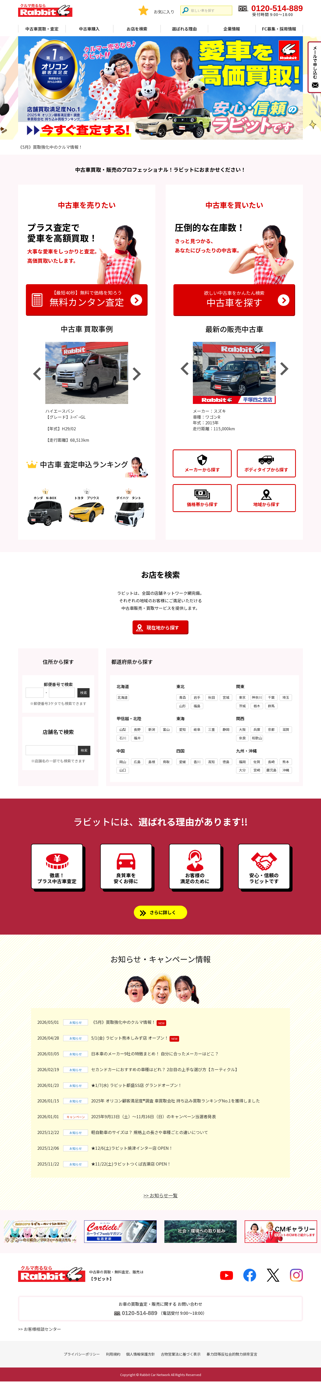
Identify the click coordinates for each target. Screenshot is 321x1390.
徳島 (226, 761)
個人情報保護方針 (140, 1362)
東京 (242, 697)
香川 (197, 761)
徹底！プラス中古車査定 (57, 883)
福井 (137, 738)
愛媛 (182, 761)
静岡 (226, 729)
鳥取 (166, 761)
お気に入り (164, 12)
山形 (182, 706)
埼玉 (285, 697)
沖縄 (285, 770)
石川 (122, 738)
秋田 (211, 697)
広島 (137, 761)
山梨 (122, 729)
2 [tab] (160, 133)
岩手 (197, 697)
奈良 (242, 738)
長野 (137, 729)
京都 (271, 729)
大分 (242, 770)
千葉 (271, 697)
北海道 (123, 697)
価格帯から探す (202, 504)
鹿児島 (271, 770)
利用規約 (113, 1362)
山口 (122, 770)
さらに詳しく (163, 920)
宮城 (226, 697)
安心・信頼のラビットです (264, 883)
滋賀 (285, 729)
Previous (36, 373)
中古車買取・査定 (42, 29)
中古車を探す (234, 298)
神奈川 (257, 697)
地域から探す (266, 504)
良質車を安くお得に (126, 883)
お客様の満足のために (195, 883)
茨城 (242, 706)
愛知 (182, 729)
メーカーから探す (202, 469)
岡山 (122, 761)
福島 (197, 706)
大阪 (242, 729)
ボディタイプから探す (266, 469)
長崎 (271, 761)
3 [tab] (169, 133)
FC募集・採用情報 (279, 29)
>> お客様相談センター (39, 1337)
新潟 (151, 729)
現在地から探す (163, 627)
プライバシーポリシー (82, 1362)
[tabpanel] (160, 88)
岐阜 (197, 729)
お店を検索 (137, 29)
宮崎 (256, 770)
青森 (182, 697)
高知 (211, 761)
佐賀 (256, 761)
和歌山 (257, 738)
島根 (151, 761)
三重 (211, 729)
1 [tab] (151, 133)
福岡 (242, 761)
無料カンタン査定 (87, 298)
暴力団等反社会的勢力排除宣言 (232, 1362)
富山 (166, 729)
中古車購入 (89, 29)
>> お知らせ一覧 (160, 1203)
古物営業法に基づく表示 (181, 1362)
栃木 (256, 706)
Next (136, 373)
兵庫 (256, 729)
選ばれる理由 (184, 29)
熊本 (285, 761)
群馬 (271, 706)
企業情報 (231, 29)
